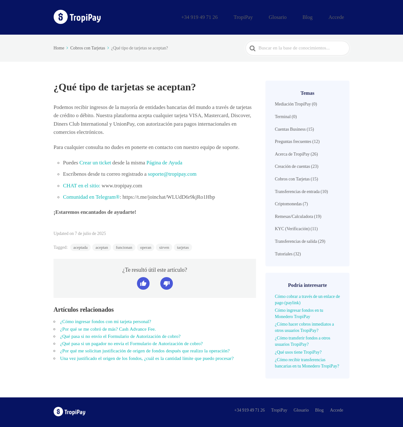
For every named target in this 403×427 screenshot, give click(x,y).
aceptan (101, 246)
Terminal (283, 115)
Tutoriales (283, 252)
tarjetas (183, 246)
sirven (164, 246)
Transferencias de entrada (297, 190)
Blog (318, 17)
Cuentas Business (290, 128)
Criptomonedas (288, 203)
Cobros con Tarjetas (292, 177)
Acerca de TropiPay (292, 153)
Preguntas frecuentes (293, 140)
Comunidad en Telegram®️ (91, 196)
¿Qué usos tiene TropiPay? (298, 351)
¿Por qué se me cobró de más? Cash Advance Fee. (108, 328)
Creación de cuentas (292, 165)
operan (145, 246)
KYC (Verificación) (292, 228)
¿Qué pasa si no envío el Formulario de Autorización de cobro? (120, 335)
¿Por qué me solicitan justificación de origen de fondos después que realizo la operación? (145, 350)
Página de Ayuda (163, 161)
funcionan (124, 246)
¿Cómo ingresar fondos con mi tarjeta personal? (105, 321)
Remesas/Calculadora (294, 215)
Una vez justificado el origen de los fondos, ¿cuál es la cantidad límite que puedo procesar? (147, 357)
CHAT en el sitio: (81, 184)
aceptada (80, 246)
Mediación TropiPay (293, 103)
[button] (143, 282)
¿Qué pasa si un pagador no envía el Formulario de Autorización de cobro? (131, 343)
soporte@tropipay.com (172, 173)
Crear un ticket (94, 161)
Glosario (295, 17)
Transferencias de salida (296, 240)
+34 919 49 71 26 (233, 17)
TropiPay (268, 17)
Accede (340, 17)
